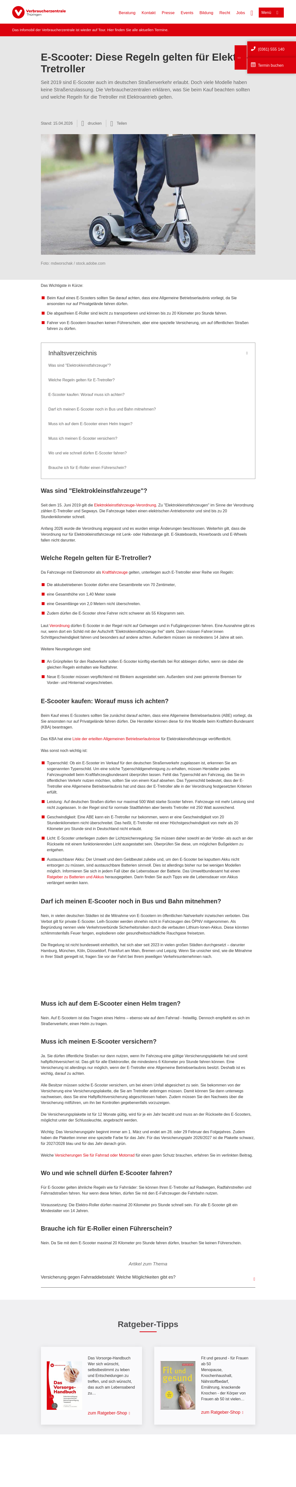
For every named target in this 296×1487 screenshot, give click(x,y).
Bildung (206, 12)
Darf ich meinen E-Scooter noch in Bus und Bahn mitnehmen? (102, 409)
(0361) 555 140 (271, 49)
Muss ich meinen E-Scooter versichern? (82, 438)
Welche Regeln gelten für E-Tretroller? (81, 380)
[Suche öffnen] (252, 12)
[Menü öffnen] (271, 13)
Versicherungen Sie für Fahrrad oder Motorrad (94, 1155)
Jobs (240, 12)
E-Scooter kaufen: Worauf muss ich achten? (86, 395)
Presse (168, 12)
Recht (224, 12)
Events (187, 12)
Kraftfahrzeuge (115, 572)
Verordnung (59, 626)
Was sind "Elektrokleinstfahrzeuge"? (79, 365)
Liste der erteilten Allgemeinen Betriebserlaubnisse (116, 739)
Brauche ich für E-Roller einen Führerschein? (87, 468)
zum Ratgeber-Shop (107, 1413)
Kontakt (149, 12)
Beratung (127, 12)
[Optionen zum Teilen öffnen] (118, 123)
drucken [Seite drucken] (95, 123)
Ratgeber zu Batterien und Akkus (75, 877)
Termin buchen (271, 65)
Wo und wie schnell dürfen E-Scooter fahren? (87, 453)
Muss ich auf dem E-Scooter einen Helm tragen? (90, 424)
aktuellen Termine (153, 30)
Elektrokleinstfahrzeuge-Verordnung (125, 505)
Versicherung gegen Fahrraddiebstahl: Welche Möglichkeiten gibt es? (108, 1277)
